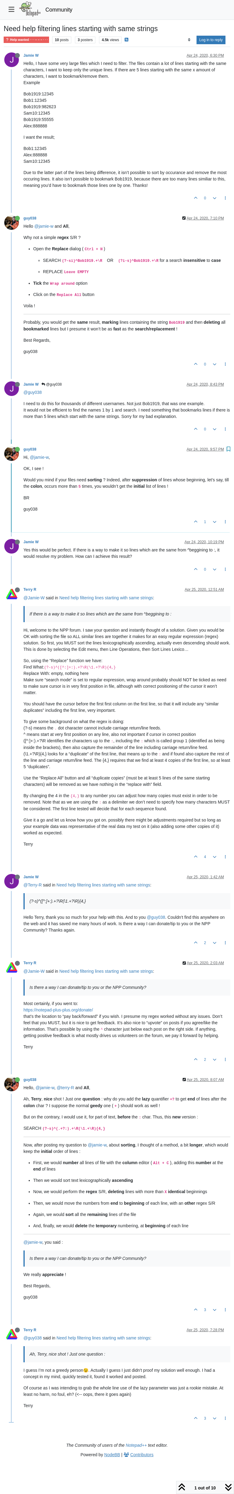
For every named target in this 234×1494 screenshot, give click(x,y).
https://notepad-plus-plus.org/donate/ (58, 1009)
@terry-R (65, 1087)
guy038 (29, 218)
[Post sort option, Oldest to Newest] (189, 40)
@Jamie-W (33, 597)
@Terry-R (32, 884)
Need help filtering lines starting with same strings (106, 597)
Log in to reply (211, 40)
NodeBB (112, 1454)
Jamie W (31, 55)
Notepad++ (136, 1445)
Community (59, 10)
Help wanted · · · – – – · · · (26, 40)
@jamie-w (43, 226)
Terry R (29, 589)
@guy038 (51, 384)
